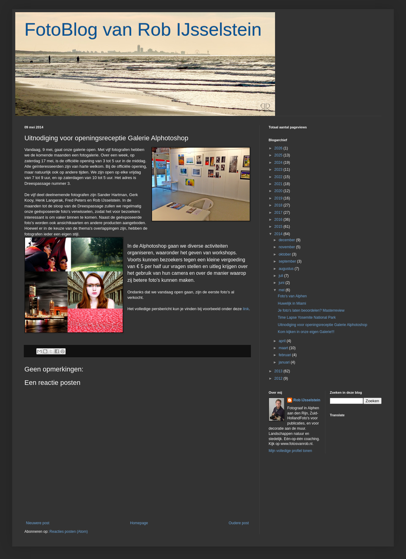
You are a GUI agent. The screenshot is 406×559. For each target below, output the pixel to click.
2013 (279, 371)
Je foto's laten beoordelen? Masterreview (311, 310)
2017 (279, 212)
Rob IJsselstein (306, 400)
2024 (279, 162)
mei (282, 290)
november (287, 247)
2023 (279, 169)
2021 (279, 184)
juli (281, 276)
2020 (279, 191)
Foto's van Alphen (292, 296)
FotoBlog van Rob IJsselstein (143, 29)
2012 (279, 378)
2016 (279, 219)
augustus (287, 269)
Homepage (139, 523)
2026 (279, 148)
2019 (279, 198)
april (283, 341)
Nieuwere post (37, 523)
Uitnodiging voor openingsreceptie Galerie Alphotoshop (322, 325)
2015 (279, 226)
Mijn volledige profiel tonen (290, 451)
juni (282, 283)
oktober (285, 254)
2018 (279, 205)
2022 (279, 177)
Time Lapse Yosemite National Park (307, 317)
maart (284, 348)
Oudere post (239, 523)
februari (285, 355)
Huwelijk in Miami (292, 303)
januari (285, 362)
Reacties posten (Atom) (68, 531)
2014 (279, 234)
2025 (279, 155)
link (246, 308)
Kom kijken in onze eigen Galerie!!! (306, 332)
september (288, 261)
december (287, 240)
